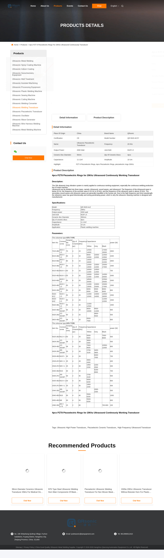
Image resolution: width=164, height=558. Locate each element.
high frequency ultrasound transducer (134, 436)
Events (70, 6)
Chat (99, 6)
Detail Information (69, 117)
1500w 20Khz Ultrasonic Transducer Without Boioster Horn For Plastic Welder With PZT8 (136, 499)
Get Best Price (116, 105)
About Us (45, 6)
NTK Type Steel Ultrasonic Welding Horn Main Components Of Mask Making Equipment (63, 499)
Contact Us (83, 6)
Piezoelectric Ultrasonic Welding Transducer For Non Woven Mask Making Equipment (99, 499)
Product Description (104, 117)
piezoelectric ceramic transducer (102, 436)
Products (58, 6)
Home (33, 6)
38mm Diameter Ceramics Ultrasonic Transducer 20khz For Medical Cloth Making (27, 499)
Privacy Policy (29, 556)
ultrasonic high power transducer (71, 436)
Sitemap (19, 556)
